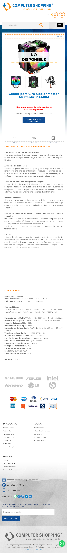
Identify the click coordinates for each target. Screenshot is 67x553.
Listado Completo (9, 447)
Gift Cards (7, 444)
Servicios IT (38, 434)
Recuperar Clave (9, 463)
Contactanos (39, 428)
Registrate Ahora (9, 466)
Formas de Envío (40, 437)
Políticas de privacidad (33, 549)
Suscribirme (10, 518)
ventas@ (22, 480)
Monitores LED (8, 437)
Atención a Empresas (42, 431)
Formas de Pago (40, 440)
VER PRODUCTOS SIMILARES (34, 120)
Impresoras (7, 440)
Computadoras (8, 428)
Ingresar (6, 460)
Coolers (59, 36)
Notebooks (7, 431)
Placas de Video (8, 434)
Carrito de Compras (10, 470)
